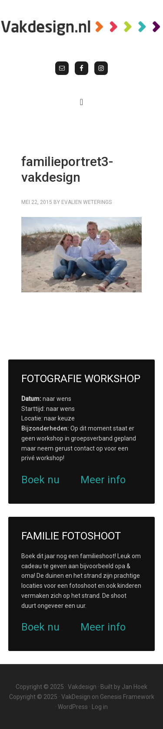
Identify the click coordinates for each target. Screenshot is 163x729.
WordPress (73, 706)
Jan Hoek (134, 686)
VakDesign (75, 696)
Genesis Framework (127, 696)
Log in (100, 706)
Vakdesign (82, 686)
